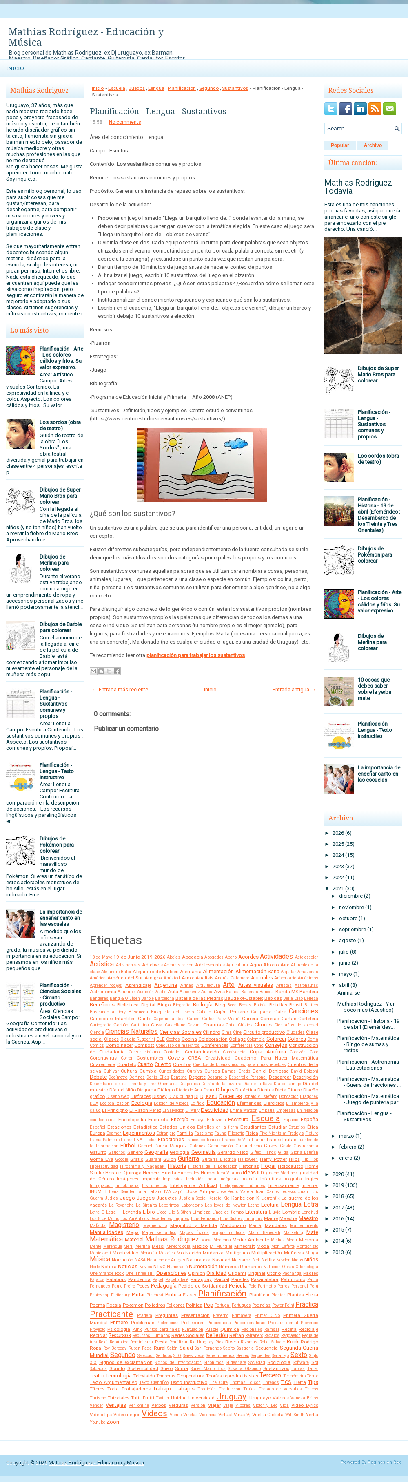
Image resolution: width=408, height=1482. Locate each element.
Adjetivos (152, 965)
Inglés (311, 1179)
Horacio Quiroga (123, 1173)
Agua (256, 965)
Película (238, 1286)
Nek (256, 1260)
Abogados (214, 957)
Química (229, 1329)
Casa (156, 1025)
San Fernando (208, 1348)
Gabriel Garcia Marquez (162, 1146)
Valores (281, 1398)
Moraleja (148, 1253)
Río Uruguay (201, 1342)
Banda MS (286, 992)
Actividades (276, 956)
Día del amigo (287, 1083)
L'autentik (270, 1198)
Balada (233, 992)
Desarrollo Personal (248, 1077)
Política (194, 1305)
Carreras (269, 1019)
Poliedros (155, 1305)
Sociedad (256, 1362)
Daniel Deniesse (270, 1071)
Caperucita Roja (168, 1019)
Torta (113, 1389)
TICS (286, 1382)
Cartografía (100, 1025)
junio (344, 963)
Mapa (132, 1232)
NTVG (159, 1267)
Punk (137, 1329)
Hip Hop (310, 1159)
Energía (179, 1119)
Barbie (147, 998)
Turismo (98, 1398)
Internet (310, 1185)
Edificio (197, 1103)
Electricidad (214, 1110)
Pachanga (292, 1273)
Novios (145, 1267)
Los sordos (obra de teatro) (60, 425)
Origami (237, 1273)
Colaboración (213, 1039)
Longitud (310, 1212)
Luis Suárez (231, 1218)
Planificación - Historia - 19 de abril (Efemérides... (368, 1024)
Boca (232, 1005)
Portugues (241, 1305)
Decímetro (118, 1077)
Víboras (243, 1405)
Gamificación (220, 1146)
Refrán (236, 1335)
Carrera (250, 1019)
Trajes (249, 1389)
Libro (149, 1212)
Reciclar (98, 1335)
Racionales (252, 1329)
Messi (158, 1246)
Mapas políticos (228, 1232)
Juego (127, 1198)
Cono (258, 1045)
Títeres (97, 1389)
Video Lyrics (304, 1405)
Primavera (241, 1315)
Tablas (298, 1368)
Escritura (238, 1119)
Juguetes (166, 1198)
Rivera (232, 1342)
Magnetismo (155, 1225)
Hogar (268, 1166)
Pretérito (220, 1315)
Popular (340, 145)
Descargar (280, 1077)
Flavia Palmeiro (105, 1139)
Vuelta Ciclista (268, 1414)
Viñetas (190, 1414)
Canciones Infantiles (112, 1019)
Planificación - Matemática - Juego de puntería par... (369, 1099)
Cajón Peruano (231, 1012)
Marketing (293, 1232)
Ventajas (116, 1405)
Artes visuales (255, 985)
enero (346, 1158)
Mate (312, 1232)
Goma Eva (101, 1159)
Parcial (221, 1279)
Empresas (286, 1110)
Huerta (169, 1173)
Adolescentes (210, 965)
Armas (186, 985)
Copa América (268, 1051)
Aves (219, 992)
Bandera (308, 992)
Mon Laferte (283, 1246)
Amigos (153, 978)
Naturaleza (198, 1260)
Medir (291, 1240)
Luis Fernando (205, 1218)
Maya (206, 1240)
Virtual (225, 1414)
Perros (283, 1286)
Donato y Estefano (260, 1096)
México (200, 1246)
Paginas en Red (385, 1462)
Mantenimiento (304, 1225)
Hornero (151, 1173)
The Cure (218, 1382)
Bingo (164, 1005)
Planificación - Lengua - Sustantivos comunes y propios (56, 703)
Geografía (156, 1152)
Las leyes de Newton (225, 1205)
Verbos (158, 1405)
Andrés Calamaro (232, 978)
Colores (297, 1039)
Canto (144, 1019)
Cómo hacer (119, 1045)
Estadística (145, 1127)
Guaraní (153, 1159)
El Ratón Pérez (145, 1110)
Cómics (97, 1045)
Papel (158, 1279)
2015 (338, 1230)
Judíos (111, 1198)
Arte (229, 984)
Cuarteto (126, 1064)
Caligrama (261, 1012)
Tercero (270, 1375)
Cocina (189, 1039)
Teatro (97, 1375)
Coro (314, 1052)
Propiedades (219, 1323)
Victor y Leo (265, 1405)
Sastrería (245, 1348)
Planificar (259, 1295)
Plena (312, 1295)
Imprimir (151, 1179)
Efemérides (249, 1103)
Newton (283, 1260)
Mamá (255, 1225)
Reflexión (217, 1335)
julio (344, 952)
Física (252, 1133)
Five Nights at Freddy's (281, 1133)
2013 (338, 1252)
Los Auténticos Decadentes (146, 1218)
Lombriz (291, 1212)
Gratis (136, 1159)
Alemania (191, 972)
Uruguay (231, 1397)
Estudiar (277, 1127)
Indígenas (229, 1179)
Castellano (175, 1025)
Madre (271, 1218)
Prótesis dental (283, 1323)
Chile (230, 1025)
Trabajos (184, 1389)
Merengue (112, 1246)
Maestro (308, 1218)
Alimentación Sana (257, 971)
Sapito (229, 1348)
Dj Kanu (209, 1096)
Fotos (151, 1139)
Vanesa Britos (304, 1398)
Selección (146, 1355)
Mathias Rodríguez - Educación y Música (86, 37)
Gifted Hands (263, 1152)
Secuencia (266, 1348)
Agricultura (237, 965)
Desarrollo (217, 1077)
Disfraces (141, 1096)
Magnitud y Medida (193, 1225)
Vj (248, 1414)
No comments (125, 122)
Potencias (261, 1305)
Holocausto (290, 1166)
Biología (203, 1004)
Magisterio (124, 1225)
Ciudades (295, 1032)
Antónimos (308, 978)
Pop (208, 1305)
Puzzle (211, 1329)
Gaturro (98, 1152)
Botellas (278, 1005)
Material (134, 1239)
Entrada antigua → (294, 689)
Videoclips (101, 1414)
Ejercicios (274, 1103)
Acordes (248, 957)
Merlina (142, 1246)
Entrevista (216, 1119)
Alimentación (218, 971)
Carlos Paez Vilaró (221, 1019)
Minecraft (244, 1246)
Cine (237, 1032)
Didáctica (245, 1090)
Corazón (298, 1052)
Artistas (284, 985)
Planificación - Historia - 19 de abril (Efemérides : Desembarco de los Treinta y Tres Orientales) (379, 514)
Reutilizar (178, 1342)
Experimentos (139, 1133)
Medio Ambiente (251, 1240)
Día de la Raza (258, 1083)
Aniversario (285, 978)
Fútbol (127, 1145)
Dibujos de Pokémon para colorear (57, 845)
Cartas (289, 1019)
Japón (179, 1191)
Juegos (137, 88)
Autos (206, 992)
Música (100, 1259)
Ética (312, 1127)
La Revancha (121, 1205)
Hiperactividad (104, 1166)
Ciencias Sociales (180, 1032)
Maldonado (233, 1225)
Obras (288, 1267)
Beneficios (102, 1004)
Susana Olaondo (244, 1368)
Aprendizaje (138, 985)
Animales (262, 978)
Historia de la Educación (212, 1166)
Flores (127, 1139)
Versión (198, 1405)
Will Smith (295, 1414)
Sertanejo (280, 1355)
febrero (348, 1147)
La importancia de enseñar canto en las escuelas (61, 918)
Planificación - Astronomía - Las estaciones (368, 1065)
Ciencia (97, 1032)
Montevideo (125, 1253)
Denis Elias (157, 1077)
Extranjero (165, 1133)
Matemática (106, 1239)
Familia (185, 1133)
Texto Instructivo (188, 1382)
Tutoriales (118, 1398)
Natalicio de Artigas (166, 1260)
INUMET (98, 1191)
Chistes (245, 1025)
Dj (196, 1096)
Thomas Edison (245, 1382)
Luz (259, 1218)
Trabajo (162, 1389)
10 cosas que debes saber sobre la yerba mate (374, 689)
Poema (97, 1305)
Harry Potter (273, 1159)
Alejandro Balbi (116, 972)
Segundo (209, 88)
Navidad (221, 1260)
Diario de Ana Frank (195, 1090)
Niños (311, 1259)
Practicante (111, 1314)
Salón (172, 1348)
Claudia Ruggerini (137, 1039)
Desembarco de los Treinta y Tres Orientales (134, 1083)
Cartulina (140, 1025)
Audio (160, 992)
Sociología (278, 1362)
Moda (263, 1246)
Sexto (298, 1355)
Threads (271, 1382)
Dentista (179, 1077)
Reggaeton (291, 1335)
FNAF (139, 1139)
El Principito (115, 1110)
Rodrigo (309, 1342)
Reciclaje (308, 1329)
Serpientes (261, 1355)
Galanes (197, 1146)
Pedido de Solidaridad (202, 1286)
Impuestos (173, 1179)
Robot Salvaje (272, 1342)
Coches (173, 1039)
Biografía (182, 1005)
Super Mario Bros (208, 1368)
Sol (314, 1362)
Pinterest (154, 1295)
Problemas (142, 1323)
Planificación (182, 88)
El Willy (192, 1110)
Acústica (102, 964)
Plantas (295, 1295)
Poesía (113, 1305)
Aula (173, 992)
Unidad (179, 1398)
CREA (194, 1058)
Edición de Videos (171, 1103)
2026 (160, 957)
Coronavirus (103, 1058)
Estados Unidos (177, 1127)
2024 (338, 855)
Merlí (128, 1246)
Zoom (113, 1422)
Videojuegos (126, 1414)
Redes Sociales (187, 1335)
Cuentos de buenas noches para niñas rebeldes (239, 1064)
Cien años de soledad (296, 1025)
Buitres (311, 1005)
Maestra (288, 1218)
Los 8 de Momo (104, 1218)
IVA (167, 1191)
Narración (122, 1260)
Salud (186, 1348)
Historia (177, 1166)
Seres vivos (193, 1355)
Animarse (348, 993)
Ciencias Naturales (131, 1031)
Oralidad (216, 1273)
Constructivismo (144, 1052)
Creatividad (218, 1058)
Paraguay (201, 1279)
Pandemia (139, 1279)
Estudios (296, 1127)
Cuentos (182, 1064)
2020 (338, 1174)
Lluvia (275, 1212)
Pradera (144, 1315)
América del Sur (125, 978)
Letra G (97, 1212)
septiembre (352, 929)
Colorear (276, 1039)
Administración (178, 965)
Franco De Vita (236, 1139)
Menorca (308, 1240)
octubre (348, 918)
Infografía (293, 1179)
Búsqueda (138, 1012)
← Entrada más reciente (120, 689)
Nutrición (272, 1267)
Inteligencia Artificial (193, 1185)
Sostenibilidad (142, 1368)
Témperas (165, 1376)
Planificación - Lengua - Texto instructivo (57, 771)
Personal (299, 1286)
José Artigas (200, 1191)
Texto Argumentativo (113, 1382)
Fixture (311, 1133)
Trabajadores (136, 1389)
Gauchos (116, 1152)
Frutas (289, 1139)
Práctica (306, 1304)
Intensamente (283, 1185)
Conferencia (241, 1045)
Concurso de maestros (178, 1045)
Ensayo (197, 1119)
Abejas (173, 957)
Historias (249, 1166)
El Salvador (173, 1110)
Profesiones (168, 1323)
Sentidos (164, 1355)
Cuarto (145, 1064)
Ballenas (249, 992)
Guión (169, 1159)
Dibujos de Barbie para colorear (61, 627)
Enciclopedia (132, 1119)
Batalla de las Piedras (199, 998)
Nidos (297, 1260)
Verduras (178, 1405)
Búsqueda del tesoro (172, 1012)
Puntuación (192, 1329)
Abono (231, 957)
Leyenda (132, 1212)
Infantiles (270, 1179)
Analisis (204, 978)
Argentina (165, 985)
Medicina (222, 1240)
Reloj (103, 1342)
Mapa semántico (159, 1232)
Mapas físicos (194, 1232)
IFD (260, 1173)
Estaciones (119, 1127)
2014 (338, 1241)
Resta (161, 1342)
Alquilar (288, 972)
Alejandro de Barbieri (156, 972)
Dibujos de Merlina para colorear (54, 563)
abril (344, 985)
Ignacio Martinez (281, 1173)
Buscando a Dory (108, 1012)
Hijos (294, 1159)
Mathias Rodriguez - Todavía (360, 187)
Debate (98, 1077)
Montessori (100, 1253)
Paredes (240, 1279)
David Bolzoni (305, 1071)
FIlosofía (236, 1133)
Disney (159, 1096)
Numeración (203, 1266)
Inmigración (101, 1185)
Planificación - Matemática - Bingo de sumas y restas (368, 1044)
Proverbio (309, 1323)
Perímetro (267, 1286)
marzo (346, 1136)
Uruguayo (260, 1398)
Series (242, 1355)
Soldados (98, 1368)
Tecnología (119, 1375)
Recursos (120, 1335)
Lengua (156, 88)
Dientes (265, 1090)
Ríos (219, 1342)
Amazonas (307, 972)
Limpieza (202, 1212)
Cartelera (308, 1019)
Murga (312, 1253)
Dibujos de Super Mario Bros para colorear (60, 496)
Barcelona (164, 998)
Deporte (197, 1077)
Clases (111, 1039)
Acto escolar (306, 957)
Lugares (181, 1218)
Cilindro (211, 1032)
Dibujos (225, 1089)
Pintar (138, 1295)
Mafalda (98, 1225)
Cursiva (194, 1071)
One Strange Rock (107, 1273)
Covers (176, 1058)
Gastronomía (305, 1146)
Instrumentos (154, 1185)
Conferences (214, 1045)
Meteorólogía (178, 1246)
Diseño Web (117, 1096)
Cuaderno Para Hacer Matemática (276, 1058)
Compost (144, 1045)
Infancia (249, 1179)
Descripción (305, 1077)
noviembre (351, 907)
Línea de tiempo (227, 1212)
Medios (278, 1240)
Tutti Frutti (142, 1398)
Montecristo (307, 1246)
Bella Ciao (293, 998)
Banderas (99, 998)
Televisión (144, 1376)
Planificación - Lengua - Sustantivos (158, 111)
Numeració (177, 1267)
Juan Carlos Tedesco (275, 1191)
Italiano (155, 1191)
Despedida (190, 1083)
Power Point (283, 1305)
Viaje (228, 1405)
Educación (220, 1102)
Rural (160, 1348)
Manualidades (106, 1232)
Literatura (256, 1212)
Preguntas (166, 1315)
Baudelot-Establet (243, 998)
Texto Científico (154, 1382)
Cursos (212, 1071)
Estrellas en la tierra (217, 1127)
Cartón (121, 1025)
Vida (284, 1405)
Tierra (299, 1382)
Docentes (230, 1096)
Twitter (162, 1398)
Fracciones (171, 1139)
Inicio (15, 68)
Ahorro (271, 965)
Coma (312, 1039)
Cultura (129, 1071)
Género (135, 1152)
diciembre (351, 896)
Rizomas (249, 1342)
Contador (172, 1052)
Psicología (118, 1329)
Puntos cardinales (162, 1329)
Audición (145, 992)
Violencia (208, 1414)
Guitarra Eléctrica (219, 1159)
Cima (227, 1032)
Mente (95, 1246)
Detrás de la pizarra (222, 1083)
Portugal (223, 1305)
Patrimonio (293, 1279)
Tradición (206, 1389)
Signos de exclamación (126, 1362)
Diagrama (146, 1090)
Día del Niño (122, 1090)
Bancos (266, 992)
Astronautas (306, 985)
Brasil (295, 1005)
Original (256, 1273)
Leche (253, 1205)
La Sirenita (146, 1205)
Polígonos (175, 1305)
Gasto (285, 1146)
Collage (237, 1039)
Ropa (95, 1348)
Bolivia (260, 1005)
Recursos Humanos (151, 1335)
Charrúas (213, 1025)
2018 (338, 1196)
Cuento (163, 1064)
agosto (347, 940)
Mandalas (276, 1225)
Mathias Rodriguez (172, 1239)
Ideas (249, 1172)
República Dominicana (131, 1342)
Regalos (271, 1335)
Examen (114, 1133)
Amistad (172, 978)
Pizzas (189, 1295)
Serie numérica (220, 1355)
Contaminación (202, 1052)
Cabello (204, 1012)
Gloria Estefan (304, 1152)
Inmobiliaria (127, 1185)
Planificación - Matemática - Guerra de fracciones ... (369, 1082)
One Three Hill (140, 1273)
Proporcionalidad (249, 1323)
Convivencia (234, 1052)
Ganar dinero (248, 1146)
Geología (179, 1152)
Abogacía (192, 957)
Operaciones (171, 1273)
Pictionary (120, 1295)
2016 (338, 1219)
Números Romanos (240, 1267)
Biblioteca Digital (136, 1005)
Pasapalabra (264, 1279)
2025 (338, 844)
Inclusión (195, 1179)
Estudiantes (253, 1127)
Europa (97, 1133)
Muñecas (294, 1253)
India (211, 1179)
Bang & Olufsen (125, 998)
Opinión (196, 1273)
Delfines (137, 1077)
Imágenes (127, 1179)
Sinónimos (214, 1362)
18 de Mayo (101, 957)
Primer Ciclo (267, 1315)
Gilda (283, 1152)
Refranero (254, 1335)
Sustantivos (235, 88)
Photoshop (99, 1295)
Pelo (252, 1286)
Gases (270, 1146)
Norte (95, 1267)
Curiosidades (171, 1071)
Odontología (306, 1267)
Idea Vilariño (229, 1173)
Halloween (248, 1159)
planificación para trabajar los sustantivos (195, 655)
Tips (313, 1382)
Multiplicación (266, 1253)
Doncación (289, 1096)
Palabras (116, 1279)
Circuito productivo (264, 1032)
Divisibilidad (181, 1096)
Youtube (97, 1422)
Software (301, 1362)
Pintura (173, 1295)
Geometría (203, 1152)
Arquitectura (208, 985)
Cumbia (148, 1071)
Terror (312, 1376)
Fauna (220, 1133)
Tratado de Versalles (280, 1389)
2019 (147, 957)
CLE (160, 1039)
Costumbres (150, 1058)
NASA (140, 1260)
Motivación (189, 1253)
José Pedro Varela (235, 1191)
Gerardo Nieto (232, 1152)
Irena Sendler (121, 1191)
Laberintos (169, 1205)
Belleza (311, 998)
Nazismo (241, 1260)
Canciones (303, 1011)
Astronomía (103, 992)
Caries (193, 1019)
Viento (176, 1414)
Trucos (311, 1389)
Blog (220, 1005)
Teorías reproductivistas (232, 1376)
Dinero (295, 1090)
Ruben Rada (140, 1348)
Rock (293, 1342)
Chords (263, 1025)
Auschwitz (190, 992)
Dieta (280, 1090)
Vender (96, 1405)
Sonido (117, 1368)
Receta (289, 1329)
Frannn (259, 1139)
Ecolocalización (114, 1103)
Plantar (278, 1295)
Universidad (201, 1398)
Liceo (161, 1212)
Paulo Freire (123, 1286)
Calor (280, 1012)
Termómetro (294, 1376)
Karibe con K (245, 1198)
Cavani (194, 1025)
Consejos (276, 1045)
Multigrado (238, 1253)
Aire (284, 965)
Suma (181, 1368)
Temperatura (190, 1376)
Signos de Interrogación (178, 1362)
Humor (208, 1173)
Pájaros (97, 1279)
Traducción (229, 1389)
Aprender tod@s (106, 985)
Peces (143, 1286)
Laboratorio (192, 1205)
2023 (338, 866)
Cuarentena (102, 1064)
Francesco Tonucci (203, 1139)
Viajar (214, 1405)
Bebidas (273, 998)
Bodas (245, 1005)
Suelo (166, 1368)
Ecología (141, 1103)
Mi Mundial (221, 1246)
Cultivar (111, 1071)
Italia (141, 1191)
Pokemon (133, 1305)
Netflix (268, 1260)
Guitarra (188, 1158)
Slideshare (236, 1362)
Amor (188, 978)
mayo (345, 974)
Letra (311, 1204)
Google (121, 1159)
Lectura (270, 1205)
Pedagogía (164, 1286)
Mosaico (167, 1253)
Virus (239, 1414)
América (98, 978)
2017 (338, 1208)
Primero (119, 1322)
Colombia (256, 1039)
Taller (312, 1368)
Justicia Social (193, 1198)
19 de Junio (126, 957)
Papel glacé (177, 1279)
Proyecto (97, 1329)
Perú (314, 1286)
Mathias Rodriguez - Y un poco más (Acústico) (366, 1007)
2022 (338, 877)
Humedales (188, 1173)
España (309, 1119)
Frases (274, 1139)
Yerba (312, 1414)
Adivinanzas (128, 965)
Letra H (113, 1212)
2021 (338, 888)
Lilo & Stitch (179, 1212)
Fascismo (203, 1133)
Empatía (267, 1110)
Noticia (109, 1267)
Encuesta (158, 1119)
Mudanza (213, 1253)
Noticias (127, 1266)
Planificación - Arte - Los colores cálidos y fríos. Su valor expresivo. (61, 358)
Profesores (192, 1323)
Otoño (274, 1273)
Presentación (195, 1315)
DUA (94, 1103)
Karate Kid (218, 1198)
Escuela (116, 88)
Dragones (309, 1096)
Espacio (290, 1119)
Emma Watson (243, 1110)
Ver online (139, 1405)
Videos (154, 1413)
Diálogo (166, 1090)
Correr (127, 1058)
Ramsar (271, 1329)
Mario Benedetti (264, 1232)
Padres (310, 1273)
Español (97, 1127)
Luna (249, 1218)
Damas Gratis (236, 1071)
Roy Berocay (115, 1348)
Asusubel (127, 992)
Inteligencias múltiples (242, 1185)
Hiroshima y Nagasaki (143, 1166)
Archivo (373, 145)
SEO (177, 1355)
